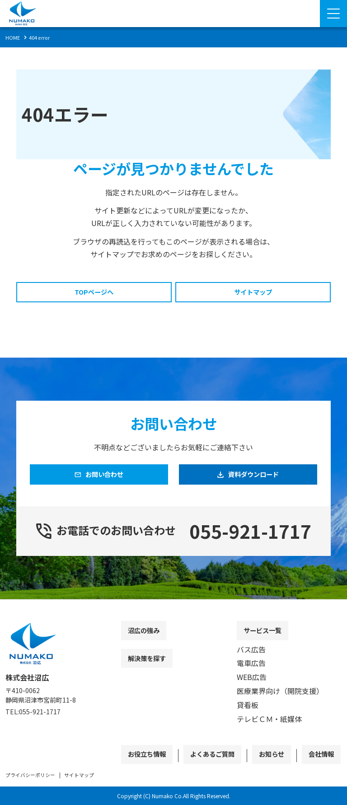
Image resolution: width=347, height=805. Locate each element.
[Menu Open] (333, 13)
